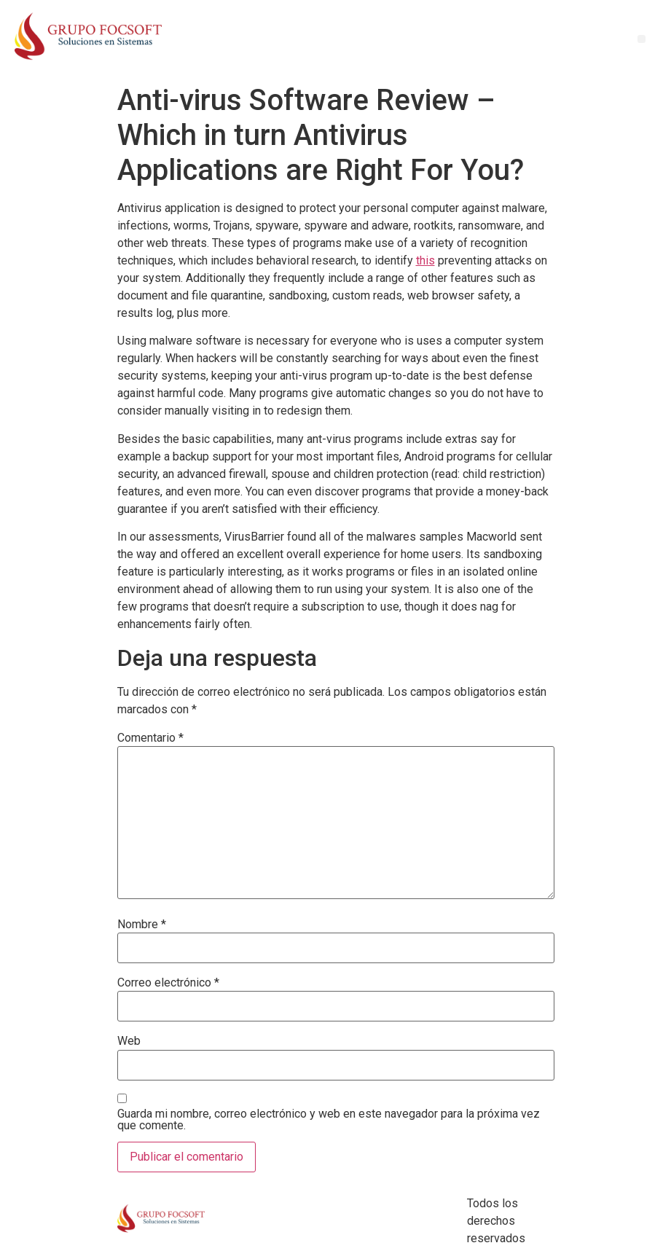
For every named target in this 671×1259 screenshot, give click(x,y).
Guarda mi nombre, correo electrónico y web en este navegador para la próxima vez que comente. (328, 1119)
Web (129, 1041)
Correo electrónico (168, 983)
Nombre (141, 924)
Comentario (150, 738)
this (425, 260)
